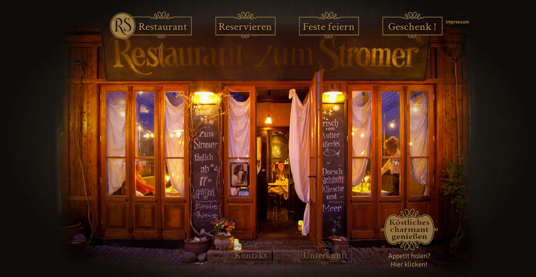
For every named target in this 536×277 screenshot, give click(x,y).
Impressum (456, 22)
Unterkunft (325, 255)
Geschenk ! (412, 27)
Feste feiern (329, 27)
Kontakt (251, 255)
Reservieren (245, 27)
